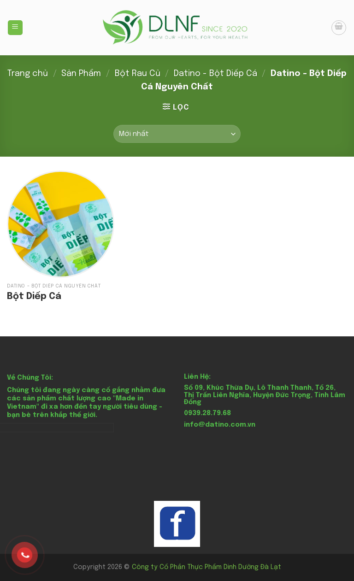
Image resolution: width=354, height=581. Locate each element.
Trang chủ (27, 73)
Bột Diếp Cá (34, 296)
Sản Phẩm (81, 73)
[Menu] (15, 27)
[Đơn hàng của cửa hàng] (177, 134)
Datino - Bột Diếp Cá (215, 73)
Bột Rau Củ (137, 73)
